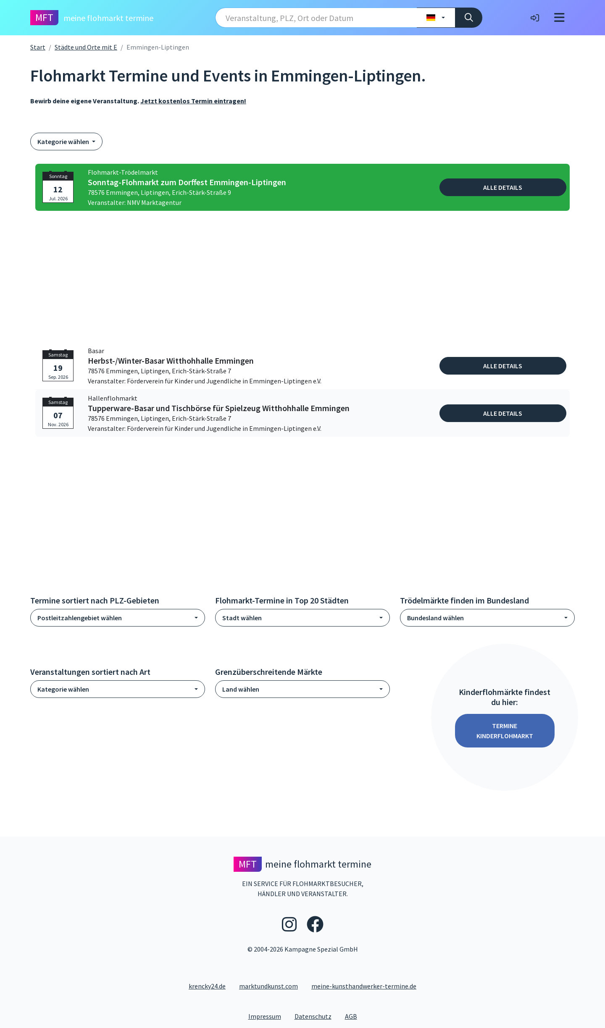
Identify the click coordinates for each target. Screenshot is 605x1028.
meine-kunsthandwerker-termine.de (363, 986)
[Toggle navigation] (559, 17)
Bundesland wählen (435, 618)
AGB (354, 1015)
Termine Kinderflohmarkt (504, 730)
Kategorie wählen (63, 141)
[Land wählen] (435, 18)
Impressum (268, 1015)
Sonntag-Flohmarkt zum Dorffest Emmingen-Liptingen (187, 182)
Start (37, 47)
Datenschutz (316, 1015)
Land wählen (240, 689)
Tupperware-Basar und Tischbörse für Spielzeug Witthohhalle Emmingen (219, 408)
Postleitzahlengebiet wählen (79, 618)
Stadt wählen (242, 618)
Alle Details (502, 187)
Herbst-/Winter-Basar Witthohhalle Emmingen (171, 361)
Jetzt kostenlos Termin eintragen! (193, 101)
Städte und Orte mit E (86, 47)
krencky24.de (207, 986)
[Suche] (468, 18)
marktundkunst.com (268, 986)
